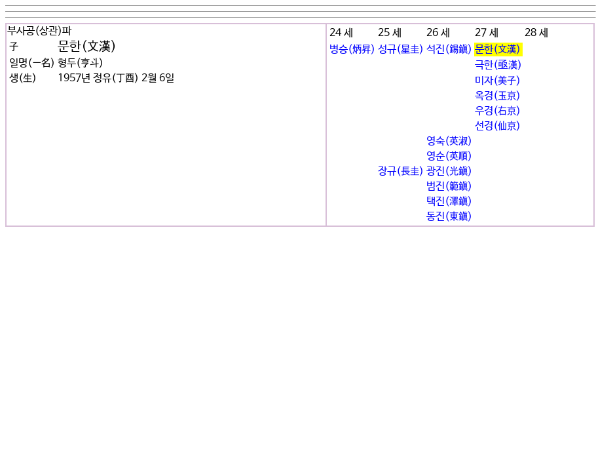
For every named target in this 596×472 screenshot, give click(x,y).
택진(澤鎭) (449, 201)
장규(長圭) (401, 171)
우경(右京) (498, 111)
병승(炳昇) (352, 49)
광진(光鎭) (449, 171)
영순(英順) (449, 156)
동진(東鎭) (449, 216)
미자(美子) (498, 81)
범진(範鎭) (449, 186)
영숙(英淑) (449, 141)
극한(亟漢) (498, 65)
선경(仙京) (498, 126)
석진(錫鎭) (449, 49)
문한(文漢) (498, 49)
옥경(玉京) (498, 96)
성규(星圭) (401, 49)
